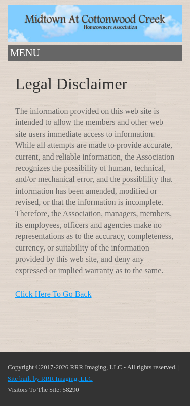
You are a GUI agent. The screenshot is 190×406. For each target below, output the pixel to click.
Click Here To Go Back (53, 294)
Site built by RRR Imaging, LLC (50, 378)
